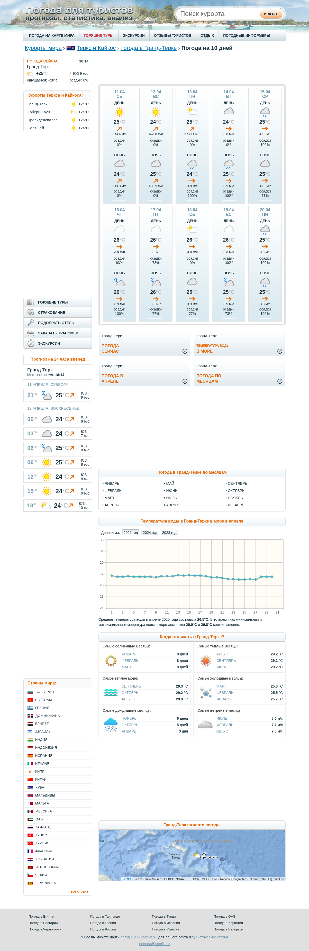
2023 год (169, 533)
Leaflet (127, 879)
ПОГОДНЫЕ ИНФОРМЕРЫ (246, 35)
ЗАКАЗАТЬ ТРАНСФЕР (58, 333)
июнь (172, 491)
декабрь (236, 505)
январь (112, 483)
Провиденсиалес (43, 120)
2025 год (131, 533)
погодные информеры (139, 937)
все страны (79, 891)
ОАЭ (39, 819)
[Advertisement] (192, 67)
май (170, 483)
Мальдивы (45, 795)
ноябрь (235, 498)
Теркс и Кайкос (96, 48)
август (173, 505)
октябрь (236, 491)
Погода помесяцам (208, 378)
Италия (42, 763)
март (109, 498)
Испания (43, 755)
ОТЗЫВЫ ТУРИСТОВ (172, 35)
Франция (43, 851)
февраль (113, 491)
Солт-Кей (36, 128)
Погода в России (103, 929)
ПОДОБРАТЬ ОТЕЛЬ (56, 323)
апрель (112, 505)
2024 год (150, 533)
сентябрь (237, 483)
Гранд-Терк (37, 104)
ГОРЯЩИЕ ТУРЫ (99, 35)
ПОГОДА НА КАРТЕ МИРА (52, 35)
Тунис (41, 835)
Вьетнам (43, 700)
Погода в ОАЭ (224, 916)
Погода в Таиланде (105, 916)
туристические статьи (210, 937)
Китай (41, 779)
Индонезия (46, 747)
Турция (42, 843)
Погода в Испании (166, 923)
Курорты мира (43, 48)
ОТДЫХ (207, 35)
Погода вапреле (112, 378)
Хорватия (44, 859)
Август (223, 654)
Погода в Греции (103, 923)
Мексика (43, 811)
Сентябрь (226, 661)
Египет (42, 724)
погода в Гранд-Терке (149, 48)
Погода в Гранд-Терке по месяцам (192, 472)
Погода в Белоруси (228, 929)
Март (126, 667)
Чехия (41, 875)
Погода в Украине (165, 929)
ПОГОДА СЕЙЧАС (43, 61)
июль (171, 498)
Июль (221, 667)
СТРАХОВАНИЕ (51, 312)
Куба (39, 787)
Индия (41, 740)
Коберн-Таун (39, 112)
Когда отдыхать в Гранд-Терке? (192, 637)
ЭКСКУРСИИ (134, 35)
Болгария (44, 692)
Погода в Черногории (45, 929)
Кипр (39, 771)
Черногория (47, 867)
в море (213, 348)
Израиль (43, 732)
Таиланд (43, 827)
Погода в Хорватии (228, 923)
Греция (42, 708)
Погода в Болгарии (43, 923)
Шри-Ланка (45, 883)
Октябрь (130, 693)
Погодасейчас (110, 348)
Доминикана (47, 716)
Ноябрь (129, 718)
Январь (129, 654)
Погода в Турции (165, 916)
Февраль (130, 661)
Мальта (42, 803)
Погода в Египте (41, 916)
